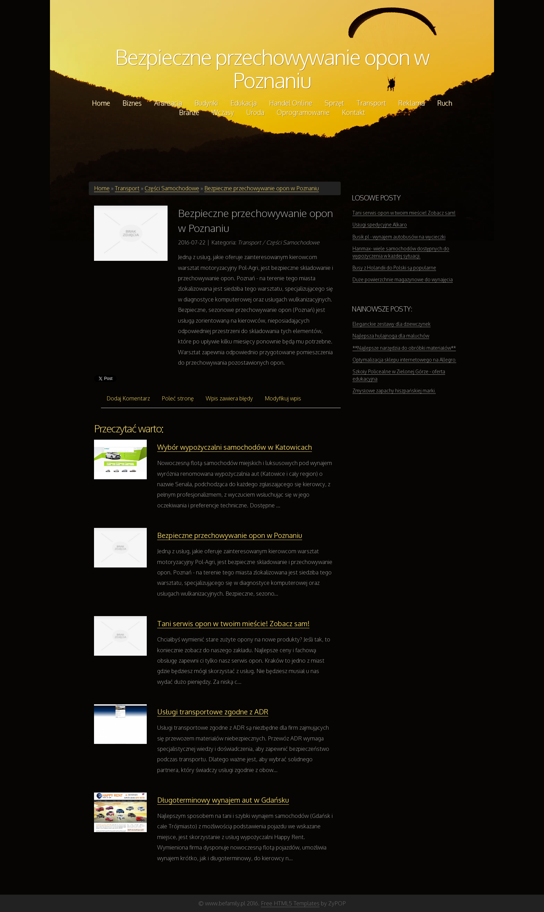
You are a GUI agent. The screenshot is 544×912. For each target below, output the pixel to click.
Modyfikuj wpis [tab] (283, 398)
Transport (127, 188)
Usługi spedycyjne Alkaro (379, 224)
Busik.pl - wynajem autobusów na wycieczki (398, 237)
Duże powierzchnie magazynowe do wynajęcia (402, 279)
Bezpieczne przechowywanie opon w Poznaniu (272, 68)
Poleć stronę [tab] (178, 398)
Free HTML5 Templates (290, 903)
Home (102, 188)
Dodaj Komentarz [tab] (128, 398)
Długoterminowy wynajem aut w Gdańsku (223, 799)
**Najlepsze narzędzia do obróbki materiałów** (404, 348)
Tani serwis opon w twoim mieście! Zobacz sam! (233, 623)
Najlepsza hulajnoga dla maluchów (390, 336)
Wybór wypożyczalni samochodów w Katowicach (234, 446)
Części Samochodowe (172, 188)
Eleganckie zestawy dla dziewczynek (391, 324)
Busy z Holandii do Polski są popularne (394, 268)
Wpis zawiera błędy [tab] (229, 398)
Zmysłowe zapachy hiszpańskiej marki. (394, 390)
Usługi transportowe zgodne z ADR (212, 711)
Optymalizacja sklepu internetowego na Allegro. (404, 360)
